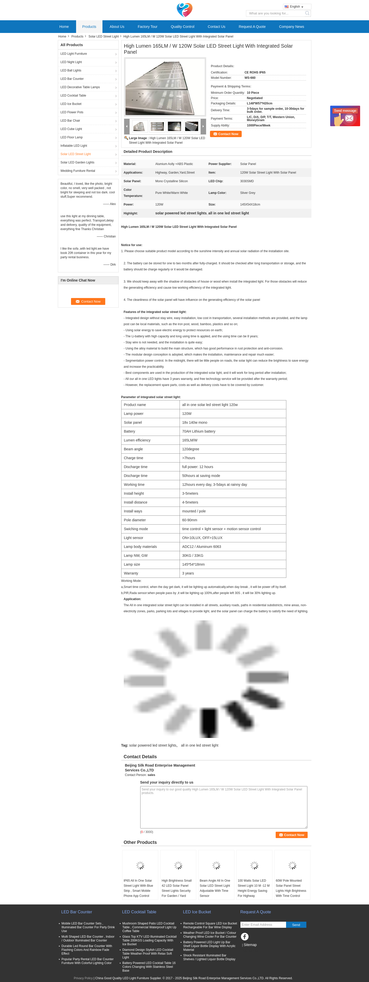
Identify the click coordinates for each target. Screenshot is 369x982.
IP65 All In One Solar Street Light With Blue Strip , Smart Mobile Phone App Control (138, 888)
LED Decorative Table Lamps (80, 87)
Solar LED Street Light (104, 36)
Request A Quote (252, 27)
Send (296, 925)
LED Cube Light (71, 129)
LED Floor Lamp (72, 137)
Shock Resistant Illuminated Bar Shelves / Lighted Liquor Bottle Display (209, 957)
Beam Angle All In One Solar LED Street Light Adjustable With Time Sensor (215, 888)
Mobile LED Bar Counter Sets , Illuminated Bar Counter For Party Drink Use (88, 927)
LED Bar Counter (72, 79)
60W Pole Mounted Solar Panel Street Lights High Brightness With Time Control (291, 888)
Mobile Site (249, 951)
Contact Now (228, 134)
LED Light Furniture (74, 53)
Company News (291, 27)
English (296, 6)
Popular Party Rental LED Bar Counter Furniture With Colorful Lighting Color (88, 961)
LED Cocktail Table (73, 95)
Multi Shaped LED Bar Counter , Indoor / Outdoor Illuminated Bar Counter (88, 938)
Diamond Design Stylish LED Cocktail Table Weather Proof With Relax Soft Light (147, 953)
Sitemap (250, 945)
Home (64, 27)
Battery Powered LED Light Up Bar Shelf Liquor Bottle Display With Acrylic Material (209, 946)
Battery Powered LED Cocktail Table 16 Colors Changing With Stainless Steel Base (149, 966)
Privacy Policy (83, 978)
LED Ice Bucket (71, 104)
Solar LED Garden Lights (77, 162)
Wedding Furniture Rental (78, 171)
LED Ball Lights (71, 70)
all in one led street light (199, 745)
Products (89, 27)
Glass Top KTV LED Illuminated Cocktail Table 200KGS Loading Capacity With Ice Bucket (149, 940)
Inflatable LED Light (74, 145)
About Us (117, 27)
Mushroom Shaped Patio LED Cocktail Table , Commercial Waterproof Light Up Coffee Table (149, 927)
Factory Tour (147, 27)
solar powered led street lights (152, 745)
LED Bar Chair (70, 120)
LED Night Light (71, 62)
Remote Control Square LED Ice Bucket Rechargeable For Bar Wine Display (210, 925)
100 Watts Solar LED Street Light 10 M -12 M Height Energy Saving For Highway (254, 888)
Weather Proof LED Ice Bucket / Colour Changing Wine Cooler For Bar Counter (210, 934)
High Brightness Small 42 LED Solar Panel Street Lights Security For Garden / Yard (177, 888)
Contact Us (216, 27)
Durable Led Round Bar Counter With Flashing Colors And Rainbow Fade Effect (87, 949)
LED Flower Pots (72, 112)
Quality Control (183, 27)
